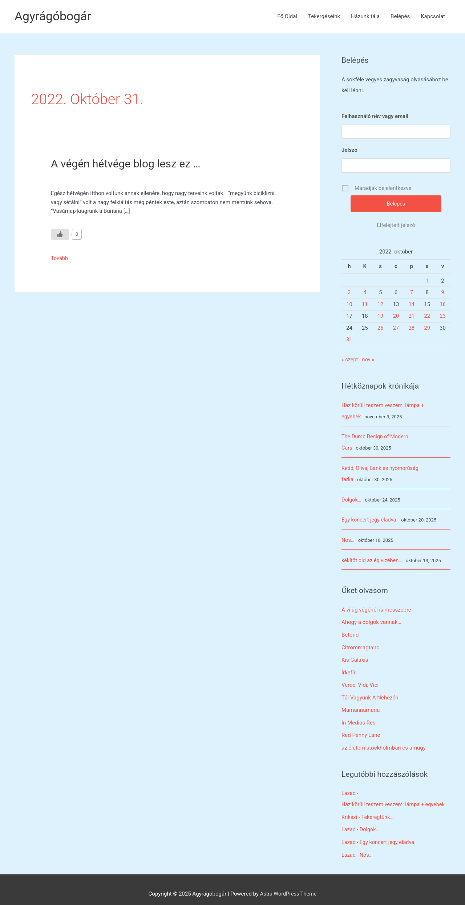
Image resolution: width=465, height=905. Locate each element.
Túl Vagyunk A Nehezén (370, 692)
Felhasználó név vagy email (374, 116)
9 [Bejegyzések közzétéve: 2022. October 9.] (442, 292)
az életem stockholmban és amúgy (383, 741)
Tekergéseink (324, 16)
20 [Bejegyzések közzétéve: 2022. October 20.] (396, 316)
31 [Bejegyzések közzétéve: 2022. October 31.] (349, 340)
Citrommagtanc (360, 643)
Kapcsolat (433, 16)
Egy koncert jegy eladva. (370, 517)
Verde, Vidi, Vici (360, 680)
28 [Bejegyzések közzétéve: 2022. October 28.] (411, 328)
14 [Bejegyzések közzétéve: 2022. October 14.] (411, 304)
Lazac (348, 786)
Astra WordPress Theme (288, 885)
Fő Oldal (287, 16)
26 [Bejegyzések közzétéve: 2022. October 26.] (380, 328)
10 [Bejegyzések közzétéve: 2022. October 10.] (349, 304)
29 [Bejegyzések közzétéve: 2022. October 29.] (427, 328)
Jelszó (349, 150)
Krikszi (349, 809)
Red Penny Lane (360, 729)
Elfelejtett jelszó (396, 225)
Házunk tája (365, 16)
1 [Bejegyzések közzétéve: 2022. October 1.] (426, 281)
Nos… (348, 537)
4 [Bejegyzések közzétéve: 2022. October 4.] (364, 292)
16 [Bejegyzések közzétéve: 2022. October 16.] (443, 304)
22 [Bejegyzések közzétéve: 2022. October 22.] (427, 316)
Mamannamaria (360, 704)
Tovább (60, 258)
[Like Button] (60, 234)
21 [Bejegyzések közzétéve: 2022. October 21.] (411, 316)
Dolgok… (351, 497)
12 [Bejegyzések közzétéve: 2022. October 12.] (380, 304)
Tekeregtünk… (378, 809)
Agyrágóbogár (54, 16)
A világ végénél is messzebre (376, 606)
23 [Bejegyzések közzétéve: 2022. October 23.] (443, 316)
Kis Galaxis (354, 655)
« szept (350, 360)
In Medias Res (358, 717)
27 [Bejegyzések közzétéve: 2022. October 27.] (396, 328)
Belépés (400, 16)
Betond (350, 631)
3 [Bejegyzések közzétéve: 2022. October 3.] (349, 292)
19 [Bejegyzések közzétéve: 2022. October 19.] (380, 316)
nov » (369, 360)
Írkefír (348, 668)
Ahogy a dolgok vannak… (371, 619)
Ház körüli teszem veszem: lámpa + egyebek (395, 797)
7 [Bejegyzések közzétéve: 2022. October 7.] (411, 292)
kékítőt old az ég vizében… (372, 557)
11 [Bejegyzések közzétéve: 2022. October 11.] (365, 304)
